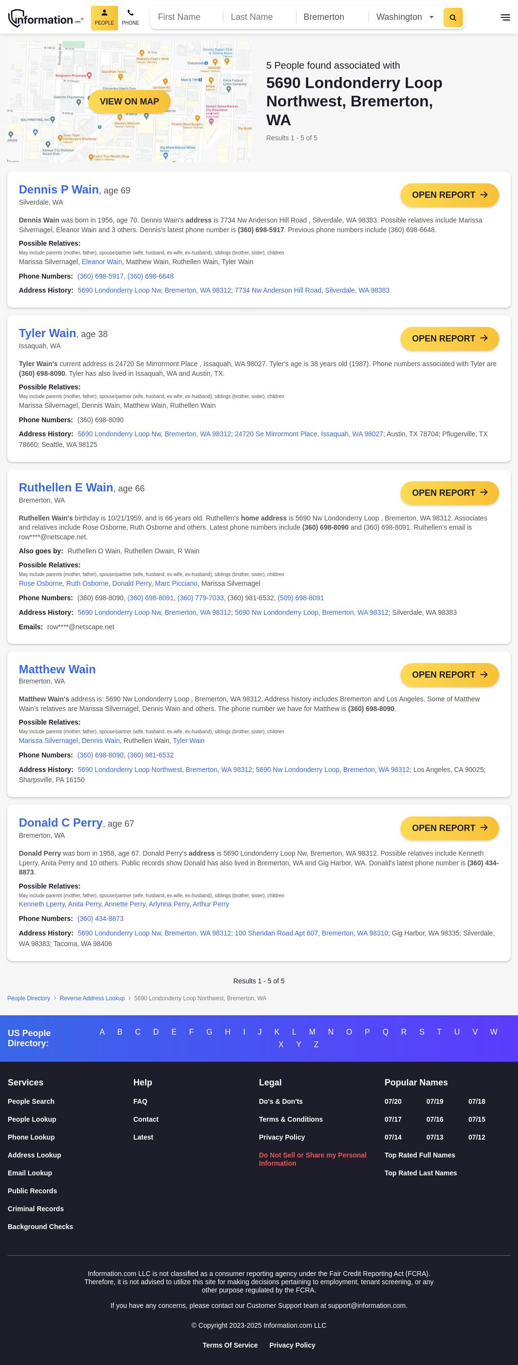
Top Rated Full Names (420, 1155)
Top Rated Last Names (421, 1173)
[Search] (453, 17)
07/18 (476, 1101)
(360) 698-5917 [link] (100, 276)
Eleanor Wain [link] (102, 262)
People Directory (28, 998)
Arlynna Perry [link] (169, 905)
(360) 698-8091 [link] (150, 598)
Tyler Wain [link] (189, 741)
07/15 (476, 1119)
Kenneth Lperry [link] (42, 905)
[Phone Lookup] (70, 1137)
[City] (332, 17)
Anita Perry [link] (84, 905)
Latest (143, 1137)
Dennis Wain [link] (101, 741)
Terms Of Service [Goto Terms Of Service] (230, 1345)
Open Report (443, 195)
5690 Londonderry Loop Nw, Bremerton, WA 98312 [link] (154, 290)
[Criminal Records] (70, 1209)
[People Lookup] (70, 1119)
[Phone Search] (130, 18)
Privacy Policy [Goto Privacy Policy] (292, 1345)
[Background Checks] (70, 1227)
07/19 (435, 1101)
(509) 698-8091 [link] (301, 598)
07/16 (435, 1119)
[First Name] (186, 17)
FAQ (140, 1101)
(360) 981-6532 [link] (150, 755)
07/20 (393, 1101)
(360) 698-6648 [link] (150, 276)
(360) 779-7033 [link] (201, 598)
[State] (405, 17)
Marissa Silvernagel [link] (48, 741)
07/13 (435, 1137)
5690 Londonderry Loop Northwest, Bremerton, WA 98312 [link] (165, 770)
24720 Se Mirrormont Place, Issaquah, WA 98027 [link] (309, 434)
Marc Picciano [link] (176, 584)
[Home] (46, 18)
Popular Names (416, 1082)
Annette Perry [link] (125, 905)
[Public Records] (70, 1191)
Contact (146, 1119)
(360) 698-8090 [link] (100, 755)
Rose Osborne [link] (40, 584)
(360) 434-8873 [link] (100, 919)
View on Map (129, 101)
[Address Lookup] (70, 1155)
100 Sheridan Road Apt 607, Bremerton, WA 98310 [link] (311, 933)
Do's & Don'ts (281, 1101)
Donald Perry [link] (131, 584)
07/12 (476, 1137)
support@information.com (367, 1305)
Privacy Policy (282, 1137)
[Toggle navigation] (505, 18)
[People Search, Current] (104, 18)
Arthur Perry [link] (210, 905)
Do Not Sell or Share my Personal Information (313, 1159)
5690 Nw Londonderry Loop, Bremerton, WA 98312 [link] (312, 612)
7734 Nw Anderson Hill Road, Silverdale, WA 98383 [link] (312, 290)
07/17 (393, 1119)
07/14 (393, 1137)
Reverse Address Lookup (92, 998)
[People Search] (70, 1102)
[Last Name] (259, 17)
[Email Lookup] (70, 1173)
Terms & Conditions (291, 1119)
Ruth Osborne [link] (87, 584)
